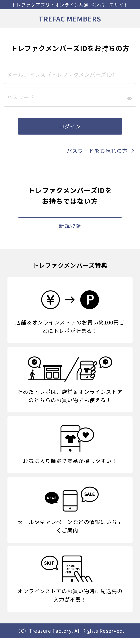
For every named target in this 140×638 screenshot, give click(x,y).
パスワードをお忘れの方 (101, 150)
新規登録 (70, 225)
